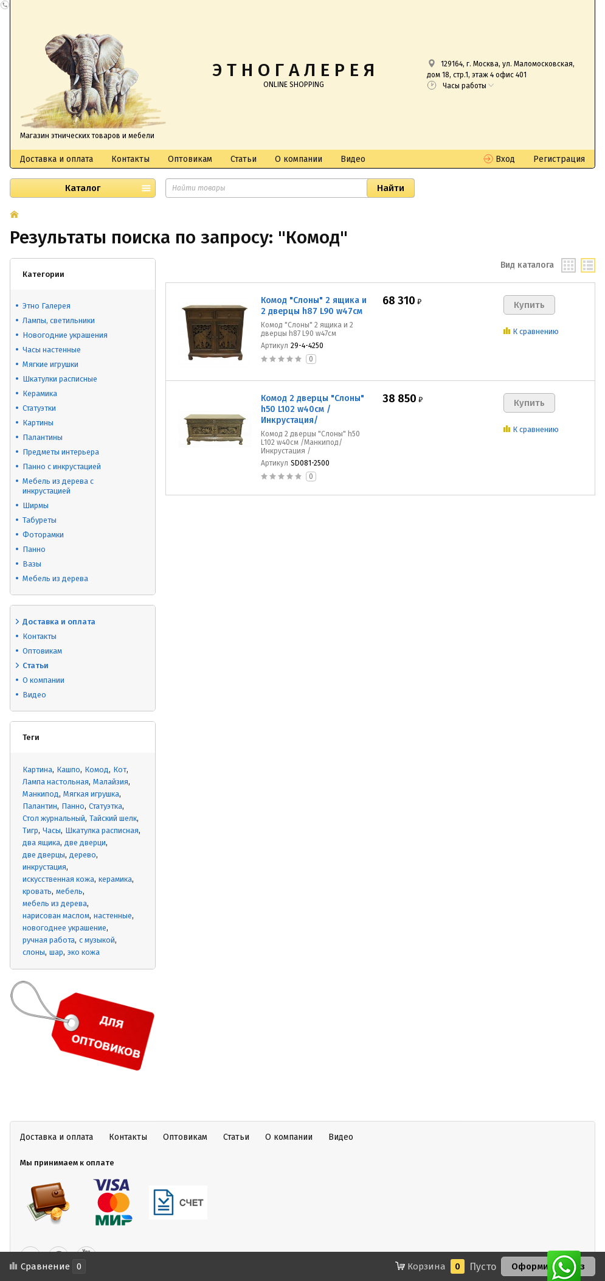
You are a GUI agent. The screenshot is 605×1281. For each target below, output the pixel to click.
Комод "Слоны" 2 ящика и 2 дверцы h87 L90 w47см (314, 305)
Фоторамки (43, 534)
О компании (298, 159)
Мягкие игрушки (50, 364)
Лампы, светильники (58, 320)
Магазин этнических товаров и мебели (87, 135)
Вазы (31, 563)
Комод (97, 769)
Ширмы (35, 505)
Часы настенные (51, 349)
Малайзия (110, 781)
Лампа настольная (55, 781)
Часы (52, 830)
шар (56, 952)
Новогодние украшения (65, 335)
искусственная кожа (58, 879)
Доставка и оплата (56, 159)
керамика (115, 879)
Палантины (42, 437)
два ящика (41, 842)
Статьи (243, 159)
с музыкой (97, 939)
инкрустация (44, 866)
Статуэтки (39, 408)
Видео (353, 159)
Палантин (39, 806)
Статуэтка (105, 806)
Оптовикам (190, 159)
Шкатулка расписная (102, 830)
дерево (82, 854)
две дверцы (43, 854)
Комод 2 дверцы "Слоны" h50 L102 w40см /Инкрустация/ (312, 409)
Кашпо (68, 769)
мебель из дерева (54, 903)
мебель (69, 891)
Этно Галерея (46, 305)
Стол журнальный (53, 818)
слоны (33, 952)
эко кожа (83, 952)
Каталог (82, 188)
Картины (38, 422)
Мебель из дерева (55, 578)
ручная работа (48, 939)
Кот (119, 769)
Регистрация (559, 159)
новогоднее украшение (64, 927)
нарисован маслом (55, 915)
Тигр (30, 830)
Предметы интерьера (60, 451)
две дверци (85, 842)
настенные (113, 915)
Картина (37, 769)
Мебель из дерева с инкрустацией (58, 485)
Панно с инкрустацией (61, 466)
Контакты (130, 159)
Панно (34, 549)
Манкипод (40, 793)
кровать (37, 891)
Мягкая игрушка (91, 793)
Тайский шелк (113, 818)
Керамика (39, 393)
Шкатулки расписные (59, 378)
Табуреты (39, 520)
